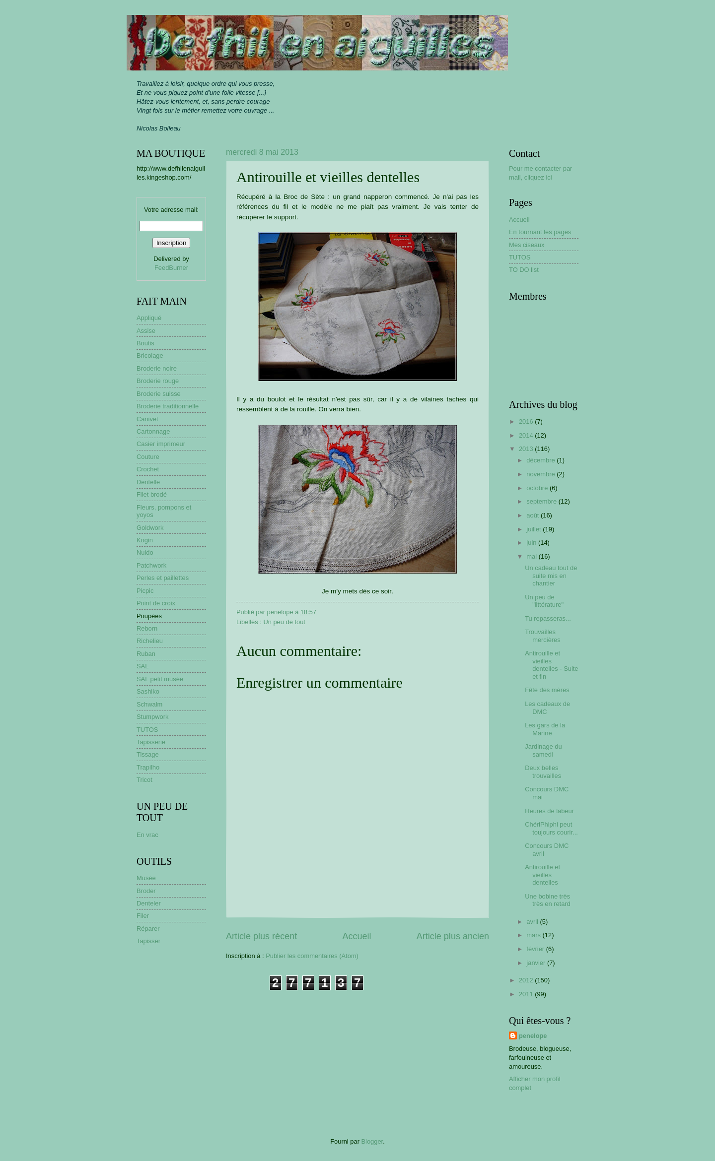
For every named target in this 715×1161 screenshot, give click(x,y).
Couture (148, 456)
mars (534, 935)
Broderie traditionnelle (168, 406)
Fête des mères (547, 690)
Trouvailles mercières (543, 635)
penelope (533, 1035)
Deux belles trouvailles (543, 771)
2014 (527, 435)
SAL (142, 666)
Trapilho (148, 767)
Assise (146, 330)
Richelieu (150, 641)
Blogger (372, 1141)
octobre (538, 488)
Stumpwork (152, 716)
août (533, 515)
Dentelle (148, 482)
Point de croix (156, 603)
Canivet (147, 419)
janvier (536, 963)
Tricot (144, 779)
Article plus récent (261, 936)
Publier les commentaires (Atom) (312, 956)
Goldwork (150, 527)
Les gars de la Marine (545, 728)
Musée (146, 878)
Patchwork (151, 565)
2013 (527, 448)
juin (532, 542)
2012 (527, 980)
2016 (527, 421)
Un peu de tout (284, 622)
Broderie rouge (158, 381)
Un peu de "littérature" (544, 600)
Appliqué (149, 318)
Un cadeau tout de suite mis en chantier (551, 575)
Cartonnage (153, 431)
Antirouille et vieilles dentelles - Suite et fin (551, 664)
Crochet (148, 469)
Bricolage (150, 355)
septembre (542, 501)
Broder (146, 891)
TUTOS (147, 729)
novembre (541, 474)
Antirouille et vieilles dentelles (542, 874)
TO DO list (524, 269)
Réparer (148, 928)
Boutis (145, 343)
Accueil (356, 936)
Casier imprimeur (161, 444)
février (536, 949)
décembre (541, 460)
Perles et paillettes (163, 577)
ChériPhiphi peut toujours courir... (551, 828)
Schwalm (149, 704)
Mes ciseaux (527, 245)
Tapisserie (151, 742)
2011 (527, 994)
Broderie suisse (159, 393)
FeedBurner (171, 267)
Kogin (145, 540)
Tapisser (148, 941)
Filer (143, 915)
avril (533, 921)
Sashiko (148, 691)
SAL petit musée (160, 679)
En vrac (147, 834)
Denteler (149, 903)
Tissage (148, 754)
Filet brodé (152, 494)
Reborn (147, 628)
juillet (534, 529)
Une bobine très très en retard (548, 900)
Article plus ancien (453, 936)
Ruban (146, 653)
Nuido (145, 552)
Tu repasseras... (548, 618)
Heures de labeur (549, 811)
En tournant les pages (540, 232)
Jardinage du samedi (543, 750)
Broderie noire (157, 368)
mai (532, 556)
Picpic (145, 590)
